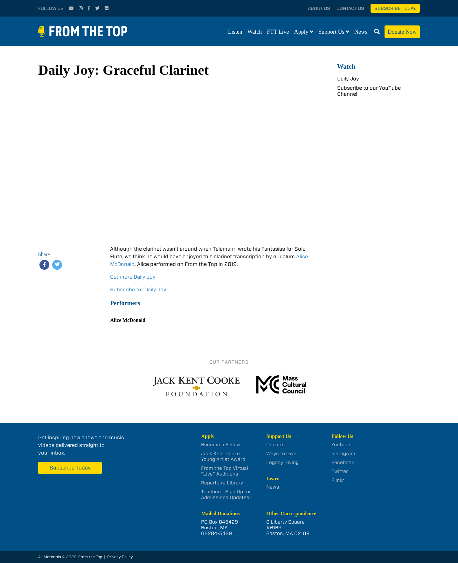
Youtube (340, 445)
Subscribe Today (395, 8)
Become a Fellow (220, 445)
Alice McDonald (127, 320)
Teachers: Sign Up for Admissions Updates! (226, 494)
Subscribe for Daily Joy (138, 290)
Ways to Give (281, 453)
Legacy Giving (282, 462)
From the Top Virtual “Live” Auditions (224, 471)
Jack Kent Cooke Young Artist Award (223, 456)
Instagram (343, 453)
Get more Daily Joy (133, 277)
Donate (274, 445)
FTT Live (278, 32)
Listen (235, 32)
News (360, 32)
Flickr (337, 480)
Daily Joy (348, 79)
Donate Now (402, 32)
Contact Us (350, 8)
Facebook (342, 462)
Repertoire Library (222, 483)
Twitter (339, 471)
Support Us (331, 32)
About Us (319, 8)
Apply (301, 32)
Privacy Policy (120, 556)
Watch (254, 32)
